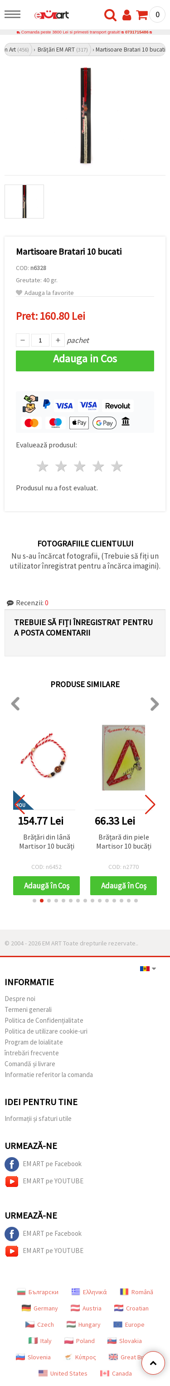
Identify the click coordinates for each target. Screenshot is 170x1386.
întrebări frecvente (32, 1053)
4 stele (98, 466)
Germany (40, 1308)
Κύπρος (79, 1357)
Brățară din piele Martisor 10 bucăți (123, 841)
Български (37, 1291)
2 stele (62, 466)
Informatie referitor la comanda (49, 1074)
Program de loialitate (34, 1042)
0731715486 (137, 32)
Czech (39, 1324)
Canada (116, 1373)
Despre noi (20, 998)
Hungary (84, 1324)
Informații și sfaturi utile (38, 1118)
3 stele (80, 466)
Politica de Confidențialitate (44, 1020)
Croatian (131, 1308)
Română (136, 1291)
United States (63, 1373)
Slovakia (124, 1341)
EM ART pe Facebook (43, 1164)
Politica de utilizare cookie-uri (46, 1031)
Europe (129, 1324)
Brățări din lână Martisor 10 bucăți (46, 841)
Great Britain (132, 1357)
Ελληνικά (89, 1291)
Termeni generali (28, 1009)
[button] (34, 900)
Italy (40, 1341)
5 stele (117, 466)
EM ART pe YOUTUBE (44, 1181)
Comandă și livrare (30, 1063)
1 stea (43, 466)
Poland (79, 1341)
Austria (86, 1308)
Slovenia (33, 1357)
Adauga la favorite (45, 293)
